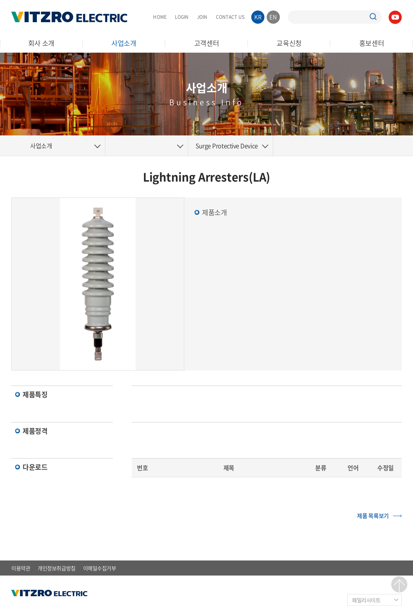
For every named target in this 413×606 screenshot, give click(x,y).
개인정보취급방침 (56, 568)
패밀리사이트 (366, 600)
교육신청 (289, 43)
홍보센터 (371, 43)
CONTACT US (230, 17)
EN (273, 17)
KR (258, 17)
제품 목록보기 (373, 515)
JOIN (202, 17)
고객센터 (206, 43)
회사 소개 (41, 43)
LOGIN (181, 17)
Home (11, 145)
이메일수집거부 (99, 568)
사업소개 (124, 43)
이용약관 (20, 568)
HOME (160, 17)
